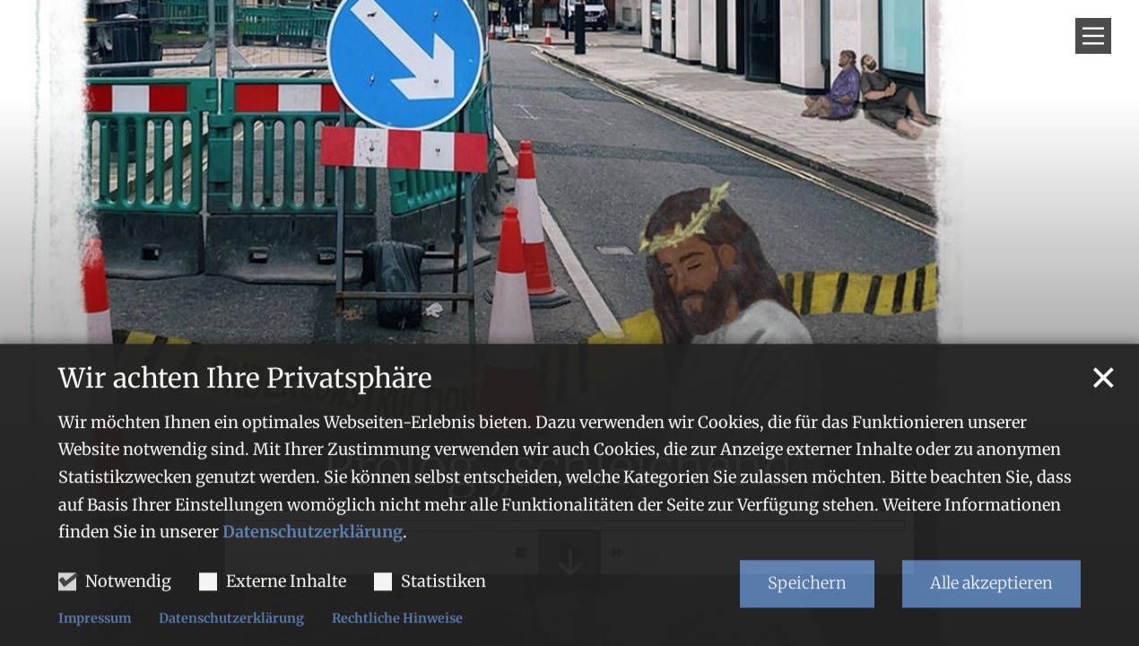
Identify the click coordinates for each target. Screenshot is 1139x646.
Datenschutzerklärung (312, 597)
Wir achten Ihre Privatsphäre (245, 443)
